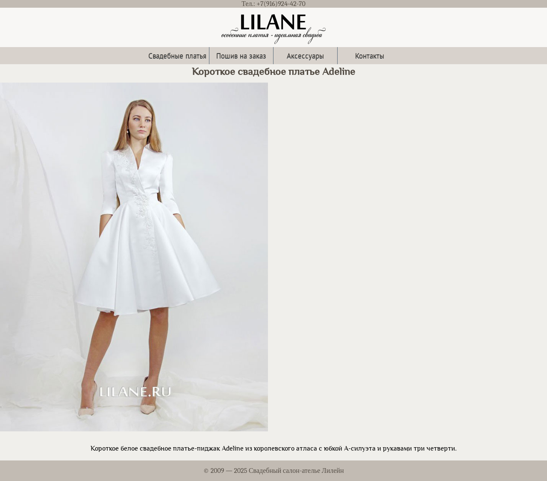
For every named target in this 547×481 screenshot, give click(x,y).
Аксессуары (305, 55)
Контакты (369, 55)
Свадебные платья (177, 55)
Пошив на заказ (241, 55)
